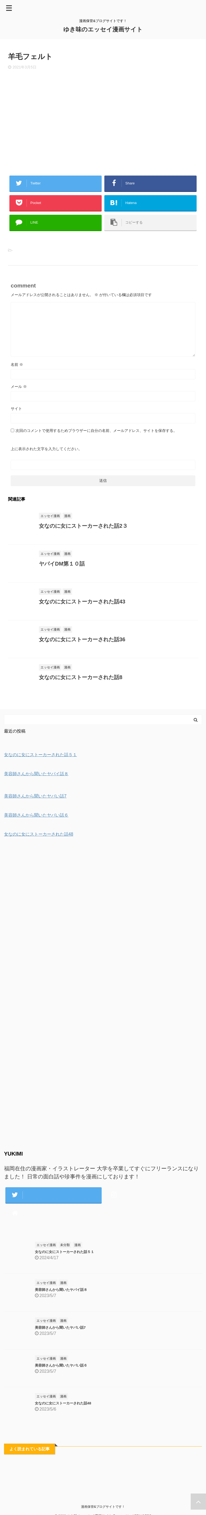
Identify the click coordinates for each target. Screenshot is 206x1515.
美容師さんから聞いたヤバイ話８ (61, 1290)
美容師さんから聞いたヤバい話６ (61, 1365)
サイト (16, 408)
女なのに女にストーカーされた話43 (82, 601)
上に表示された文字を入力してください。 (46, 449)
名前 (17, 364)
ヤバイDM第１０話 (62, 564)
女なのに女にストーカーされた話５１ (64, 1252)
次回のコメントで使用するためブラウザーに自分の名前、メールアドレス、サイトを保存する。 (96, 430)
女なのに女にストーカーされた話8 (80, 677)
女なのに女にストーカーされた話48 (63, 1403)
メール (19, 386)
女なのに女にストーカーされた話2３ (83, 526)
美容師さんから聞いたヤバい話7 (60, 1327)
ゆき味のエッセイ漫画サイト (103, 29)
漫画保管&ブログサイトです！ (103, 1507)
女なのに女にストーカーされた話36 (82, 639)
